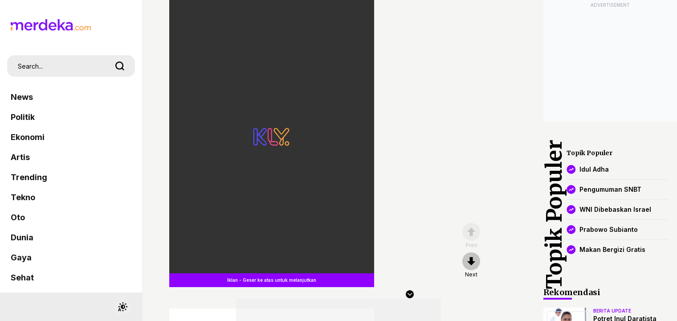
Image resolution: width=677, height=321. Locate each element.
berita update (612, 310)
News (22, 97)
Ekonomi (28, 137)
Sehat (22, 277)
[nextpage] (471, 265)
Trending (29, 177)
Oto (18, 217)
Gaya (21, 257)
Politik (23, 117)
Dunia (22, 237)
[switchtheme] (122, 307)
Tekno (23, 197)
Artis (20, 157)
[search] (120, 66)
